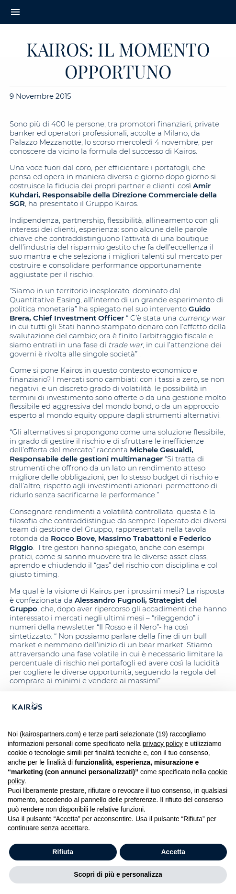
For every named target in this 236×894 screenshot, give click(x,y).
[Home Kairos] (118, 12)
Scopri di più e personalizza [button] (118, 874)
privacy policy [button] (163, 743)
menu (15, 12)
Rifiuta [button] (62, 852)
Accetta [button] (173, 852)
